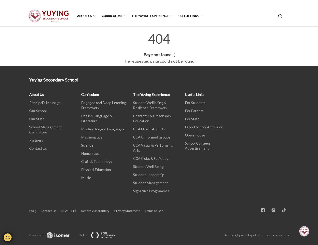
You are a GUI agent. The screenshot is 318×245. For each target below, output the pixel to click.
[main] (159, 48)
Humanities (90, 153)
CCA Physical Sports (149, 129)
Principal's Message (45, 102)
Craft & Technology (96, 161)
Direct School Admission (204, 127)
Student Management (150, 183)
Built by (101, 234)
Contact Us (38, 148)
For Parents (194, 111)
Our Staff (36, 119)
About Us (84, 16)
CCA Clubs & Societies (150, 158)
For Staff (192, 119)
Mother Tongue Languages (102, 129)
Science (87, 145)
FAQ (32, 211)
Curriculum (111, 16)
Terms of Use (154, 211)
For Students (195, 102)
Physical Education (96, 169)
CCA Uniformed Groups (151, 137)
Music (86, 177)
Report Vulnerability (95, 211)
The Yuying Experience (150, 16)
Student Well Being (148, 166)
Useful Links (188, 16)
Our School (38, 111)
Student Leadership (148, 174)
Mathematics (91, 137)
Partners (36, 140)
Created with (52, 234)
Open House (195, 135)
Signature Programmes (151, 191)
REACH (66, 211)
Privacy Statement (127, 211)
